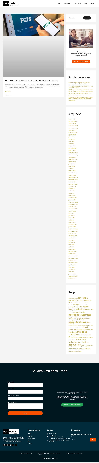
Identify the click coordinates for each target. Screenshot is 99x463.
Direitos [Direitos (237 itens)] (73, 337)
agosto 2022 (72, 211)
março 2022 (72, 222)
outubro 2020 (72, 260)
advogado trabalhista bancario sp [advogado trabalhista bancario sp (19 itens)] (77, 317)
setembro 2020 (73, 262)
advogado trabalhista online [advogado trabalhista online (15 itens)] (83, 318)
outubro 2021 (72, 233)
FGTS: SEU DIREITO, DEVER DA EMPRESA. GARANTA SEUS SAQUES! (31, 81)
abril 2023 (71, 193)
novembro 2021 (73, 231)
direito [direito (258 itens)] (86, 327)
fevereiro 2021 (73, 251)
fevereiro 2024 (73, 173)
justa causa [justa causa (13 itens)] (91, 346)
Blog (85, 3)
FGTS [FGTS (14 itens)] (70, 346)
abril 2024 (71, 168)
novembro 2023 (73, 179)
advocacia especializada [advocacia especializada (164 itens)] (78, 299)
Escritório (67, 3)
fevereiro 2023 (73, 197)
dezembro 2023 (73, 177)
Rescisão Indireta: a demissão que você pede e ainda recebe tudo (80, 94)
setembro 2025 (73, 132)
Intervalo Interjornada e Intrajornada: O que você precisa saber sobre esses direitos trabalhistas (81, 99)
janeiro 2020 (72, 274)
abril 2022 (71, 220)
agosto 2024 (72, 161)
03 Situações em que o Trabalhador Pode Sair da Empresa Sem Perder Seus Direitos (81, 90)
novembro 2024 (73, 155)
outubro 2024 (72, 157)
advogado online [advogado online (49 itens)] (79, 312)
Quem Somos (77, 3)
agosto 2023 (72, 186)
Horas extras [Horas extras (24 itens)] (84, 346)
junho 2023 (72, 188)
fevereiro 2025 (73, 148)
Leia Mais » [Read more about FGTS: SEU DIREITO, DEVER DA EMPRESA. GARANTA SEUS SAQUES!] (8, 91)
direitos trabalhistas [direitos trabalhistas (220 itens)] (78, 343)
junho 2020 (72, 269)
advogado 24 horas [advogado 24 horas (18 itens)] (85, 304)
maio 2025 (72, 141)
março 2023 (72, 195)
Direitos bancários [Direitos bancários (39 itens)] (82, 337)
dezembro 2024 (73, 152)
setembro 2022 (73, 209)
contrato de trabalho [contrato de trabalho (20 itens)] (74, 325)
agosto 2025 (72, 135)
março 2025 (72, 146)
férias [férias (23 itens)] (72, 346)
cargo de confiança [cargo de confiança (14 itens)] (84, 323)
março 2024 (72, 170)
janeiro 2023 (72, 200)
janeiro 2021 (72, 253)
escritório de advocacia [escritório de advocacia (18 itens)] (87, 345)
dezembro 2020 (73, 256)
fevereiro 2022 (73, 224)
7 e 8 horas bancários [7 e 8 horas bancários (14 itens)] (73, 298)
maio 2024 (72, 166)
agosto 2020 (72, 265)
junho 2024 (72, 164)
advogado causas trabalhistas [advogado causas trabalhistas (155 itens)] (79, 308)
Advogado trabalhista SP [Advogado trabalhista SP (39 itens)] (76, 320)
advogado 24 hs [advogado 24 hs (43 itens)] (74, 307)
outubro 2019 (72, 278)
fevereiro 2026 (73, 121)
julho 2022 (71, 213)
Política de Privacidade (25, 454)
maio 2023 (72, 191)
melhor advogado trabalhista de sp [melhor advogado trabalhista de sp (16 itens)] (77, 348)
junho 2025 (72, 139)
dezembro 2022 (73, 202)
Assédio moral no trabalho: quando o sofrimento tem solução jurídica (79, 83)
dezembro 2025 (73, 126)
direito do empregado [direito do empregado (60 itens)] (77, 330)
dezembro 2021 (73, 229)
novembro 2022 (73, 204)
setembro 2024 (73, 159)
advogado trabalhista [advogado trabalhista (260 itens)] (80, 314)
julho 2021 (71, 240)
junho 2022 (72, 215)
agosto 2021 (72, 238)
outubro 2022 (72, 206)
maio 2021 (71, 244)
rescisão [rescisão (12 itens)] (76, 349)
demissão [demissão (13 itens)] (81, 325)
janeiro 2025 (72, 150)
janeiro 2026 (72, 123)
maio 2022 (72, 218)
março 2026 (72, 119)
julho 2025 (71, 137)
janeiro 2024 (72, 175)
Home (59, 3)
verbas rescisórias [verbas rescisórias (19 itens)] (76, 351)
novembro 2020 (73, 258)
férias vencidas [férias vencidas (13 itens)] (77, 346)
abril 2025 (71, 143)
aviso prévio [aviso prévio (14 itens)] (77, 323)
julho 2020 (72, 267)
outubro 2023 (72, 182)
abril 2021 (71, 247)
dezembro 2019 (73, 276)
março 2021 (72, 249)
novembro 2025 (73, 128)
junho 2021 (72, 242)
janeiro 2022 (72, 227)
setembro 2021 (73, 235)
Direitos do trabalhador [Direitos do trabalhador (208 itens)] (77, 341)
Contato (92, 3)
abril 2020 (71, 271)
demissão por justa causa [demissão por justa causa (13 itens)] (76, 327)
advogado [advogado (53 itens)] (76, 305)
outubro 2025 (72, 130)
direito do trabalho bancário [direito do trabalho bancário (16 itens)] (84, 334)
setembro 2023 (73, 184)
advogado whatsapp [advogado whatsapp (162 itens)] (78, 322)
